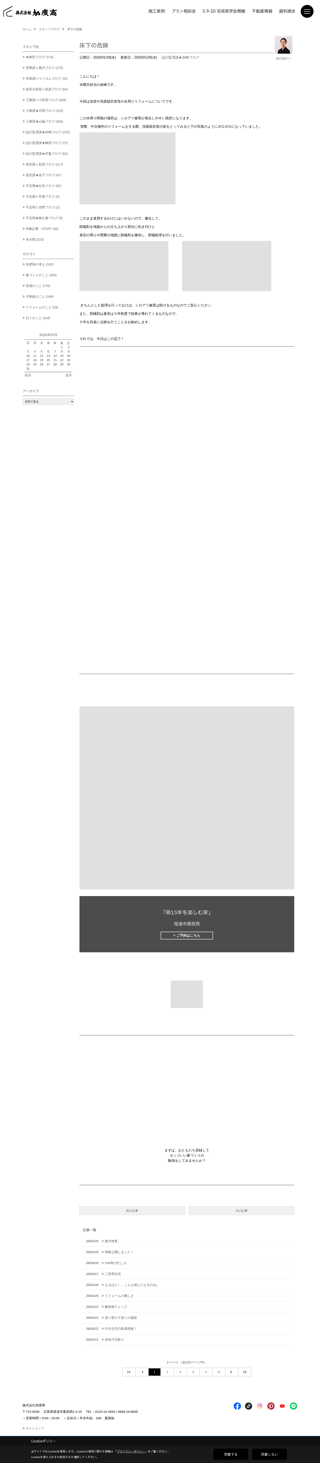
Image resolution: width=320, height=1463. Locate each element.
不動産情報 (262, 11)
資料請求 (287, 11)
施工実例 (156, 11)
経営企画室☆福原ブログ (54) (47, 89)
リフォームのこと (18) (42, 307)
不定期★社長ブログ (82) (43, 186)
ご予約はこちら (188, 935)
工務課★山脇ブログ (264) (44, 121)
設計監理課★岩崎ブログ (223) (48, 132)
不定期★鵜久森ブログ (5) (44, 218)
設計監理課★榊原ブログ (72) (47, 143)
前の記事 (132, 1210)
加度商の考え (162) (39, 264)
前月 (28, 375)
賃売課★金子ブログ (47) (43, 175)
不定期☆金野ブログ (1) (43, 207)
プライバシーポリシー (131, 1451)
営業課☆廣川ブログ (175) (44, 68)
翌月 (69, 375)
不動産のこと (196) (39, 296)
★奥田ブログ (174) (39, 57)
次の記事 (242, 1210)
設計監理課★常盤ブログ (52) (47, 153)
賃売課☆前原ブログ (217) (44, 164)
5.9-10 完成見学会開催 (224, 11)
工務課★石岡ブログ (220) (44, 110)
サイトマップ (35, 1428)
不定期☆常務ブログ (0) (43, 196)
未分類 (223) (35, 239)
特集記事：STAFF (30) (42, 228)
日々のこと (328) (38, 318)
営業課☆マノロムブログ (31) (47, 78)
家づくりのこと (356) (41, 275)
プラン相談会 (183, 11)
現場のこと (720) (38, 286)
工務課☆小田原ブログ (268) (46, 100)
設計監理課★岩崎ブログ (180, 57)
